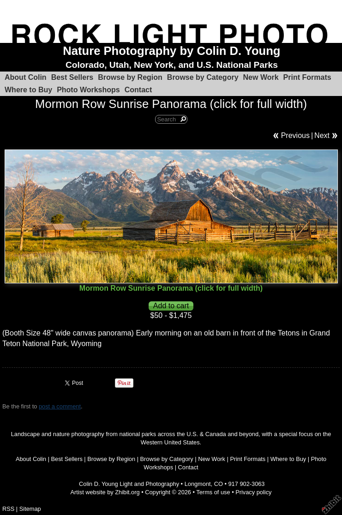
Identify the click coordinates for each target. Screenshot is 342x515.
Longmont (198, 483)
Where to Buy (28, 90)
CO (218, 483)
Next (322, 135)
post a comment (60, 406)
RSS (8, 508)
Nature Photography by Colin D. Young (171, 50)
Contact (138, 90)
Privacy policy (253, 492)
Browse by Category (203, 77)
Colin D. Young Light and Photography (129, 483)
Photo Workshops (88, 90)
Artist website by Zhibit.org (105, 492)
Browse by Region (130, 77)
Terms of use (213, 492)
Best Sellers (72, 77)
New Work (261, 77)
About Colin (26, 77)
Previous (295, 135)
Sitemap (30, 508)
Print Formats (307, 77)
